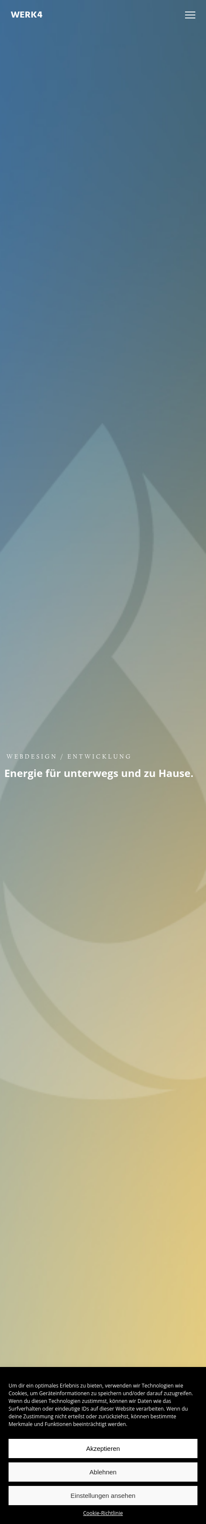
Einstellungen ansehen (103, 1495)
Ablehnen (102, 1472)
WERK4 (26, 15)
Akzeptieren (103, 1448)
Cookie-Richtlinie (103, 1513)
